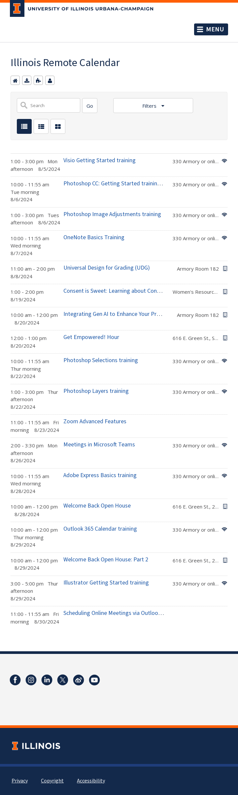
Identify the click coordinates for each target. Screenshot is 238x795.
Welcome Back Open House (97, 506)
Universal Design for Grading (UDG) (106, 268)
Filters (150, 105)
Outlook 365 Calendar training (100, 529)
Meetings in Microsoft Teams (99, 444)
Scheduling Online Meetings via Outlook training (122, 613)
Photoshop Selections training (100, 360)
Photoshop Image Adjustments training (112, 214)
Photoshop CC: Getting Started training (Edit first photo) (133, 183)
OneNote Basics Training (93, 237)
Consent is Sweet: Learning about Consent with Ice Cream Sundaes (145, 291)
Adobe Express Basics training (100, 475)
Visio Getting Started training (99, 160)
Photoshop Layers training (96, 391)
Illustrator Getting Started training (106, 583)
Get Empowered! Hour (91, 337)
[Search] (89, 105)
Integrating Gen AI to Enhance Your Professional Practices (134, 314)
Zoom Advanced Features (94, 421)
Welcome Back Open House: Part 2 (105, 559)
